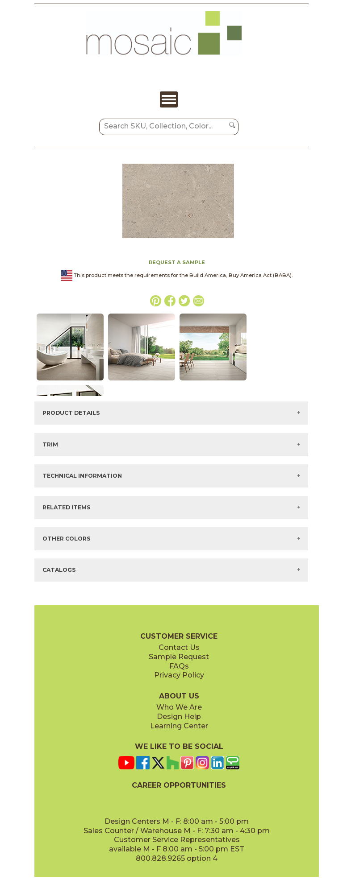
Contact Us (179, 647)
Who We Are (179, 707)
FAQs (179, 666)
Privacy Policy (179, 675)
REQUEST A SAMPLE (177, 262)
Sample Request (179, 657)
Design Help (179, 716)
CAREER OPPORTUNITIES (179, 785)
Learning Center (179, 726)
